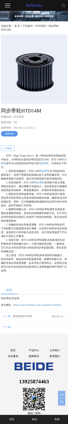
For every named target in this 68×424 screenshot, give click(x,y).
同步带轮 (44, 163)
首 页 (17, 26)
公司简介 (55, 350)
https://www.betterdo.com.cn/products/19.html (37, 305)
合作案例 (13, 356)
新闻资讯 (34, 356)
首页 (13, 350)
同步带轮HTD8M (22, 316)
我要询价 (9, 133)
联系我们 (55, 356)
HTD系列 (41, 26)
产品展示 (28, 26)
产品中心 (34, 350)
